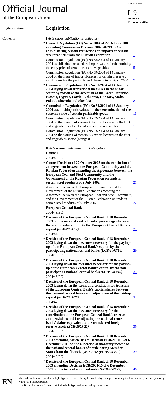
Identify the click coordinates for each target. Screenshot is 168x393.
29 (135, 250)
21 (135, 182)
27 (135, 229)
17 (135, 126)
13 (135, 113)
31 (135, 272)
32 (135, 297)
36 (135, 326)
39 (135, 352)
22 (135, 203)
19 (135, 139)
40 (135, 369)
